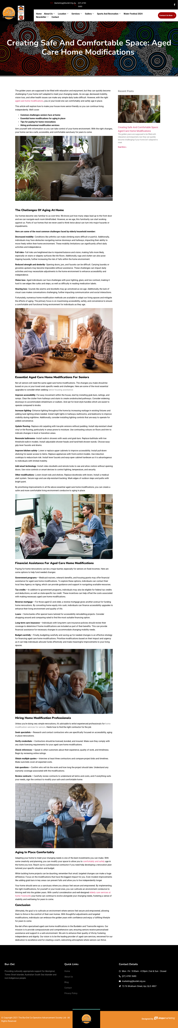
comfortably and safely (94, 861)
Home (39, 14)
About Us (49, 13)
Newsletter (42, 17)
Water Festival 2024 (133, 14)
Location (63, 13)
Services (76, 13)
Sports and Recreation (108, 13)
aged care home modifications (29, 101)
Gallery (89, 13)
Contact (55, 17)
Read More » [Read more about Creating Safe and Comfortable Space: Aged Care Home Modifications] (122, 147)
